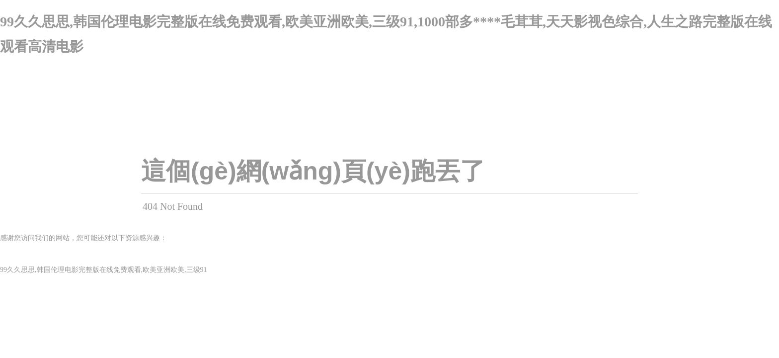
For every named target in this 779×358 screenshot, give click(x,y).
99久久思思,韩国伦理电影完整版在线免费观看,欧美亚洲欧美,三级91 (103, 269)
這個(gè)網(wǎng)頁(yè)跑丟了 (313, 171)
